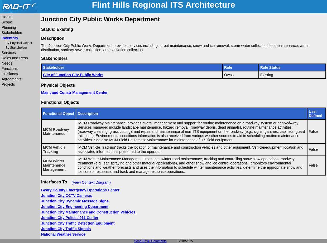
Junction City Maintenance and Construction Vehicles (88, 212)
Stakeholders (12, 33)
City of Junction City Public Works (73, 75)
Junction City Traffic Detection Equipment (77, 223)
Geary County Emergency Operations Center (80, 190)
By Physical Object (19, 43)
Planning (9, 27)
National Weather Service (63, 234)
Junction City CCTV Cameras (66, 195)
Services (9, 53)
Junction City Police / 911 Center (69, 218)
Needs (7, 63)
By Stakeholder (16, 48)
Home (6, 17)
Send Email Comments (150, 241)
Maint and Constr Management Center (74, 92)
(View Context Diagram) (91, 182)
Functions (10, 68)
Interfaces (10, 74)
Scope (7, 22)
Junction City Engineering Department (74, 207)
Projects (8, 84)
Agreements (11, 79)
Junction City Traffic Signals (66, 229)
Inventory (10, 38)
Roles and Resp (15, 58)
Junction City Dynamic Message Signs (75, 201)
